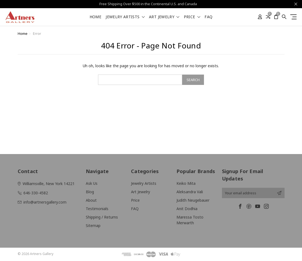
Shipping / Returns (102, 217)
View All (137, 217)
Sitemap (93, 225)
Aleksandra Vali (189, 191)
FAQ (208, 17)
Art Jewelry (164, 17)
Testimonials (97, 208)
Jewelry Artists (125, 17)
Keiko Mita (186, 183)
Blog (90, 191)
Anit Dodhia (186, 208)
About (91, 200)
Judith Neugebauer (192, 200)
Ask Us (91, 183)
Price (192, 17)
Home (95, 17)
